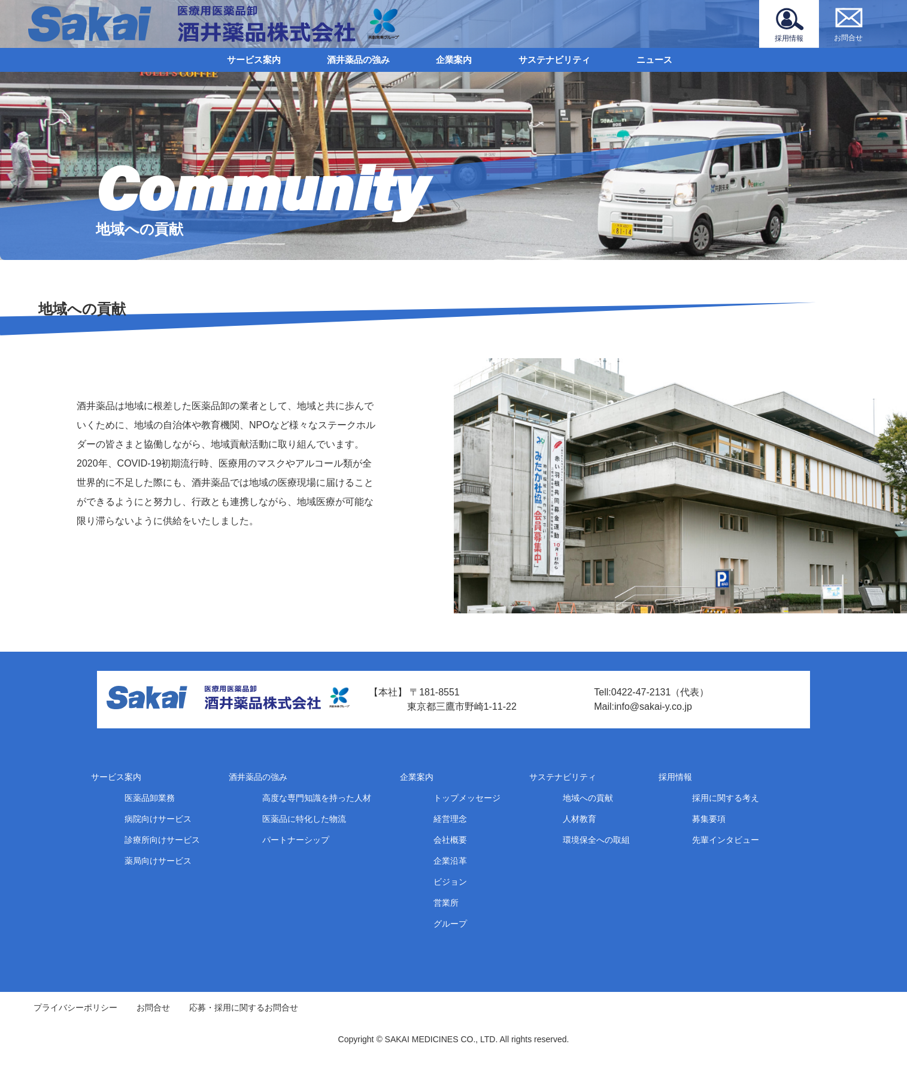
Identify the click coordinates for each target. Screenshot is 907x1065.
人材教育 (579, 819)
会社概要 (450, 840)
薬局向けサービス (158, 861)
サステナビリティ (554, 60)
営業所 (446, 902)
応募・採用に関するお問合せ (243, 1007)
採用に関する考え (725, 798)
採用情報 (675, 777)
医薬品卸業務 (150, 798)
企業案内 (454, 60)
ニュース (654, 60)
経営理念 (450, 819)
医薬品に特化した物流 (304, 819)
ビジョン (450, 882)
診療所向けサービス (162, 840)
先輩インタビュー (725, 840)
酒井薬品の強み (358, 60)
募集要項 (709, 819)
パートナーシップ (295, 840)
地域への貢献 (588, 798)
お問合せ (153, 1007)
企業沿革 (450, 861)
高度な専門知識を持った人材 (316, 798)
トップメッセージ (466, 798)
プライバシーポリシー (75, 1007)
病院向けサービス (158, 819)
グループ (450, 923)
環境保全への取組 (596, 840)
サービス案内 (254, 60)
